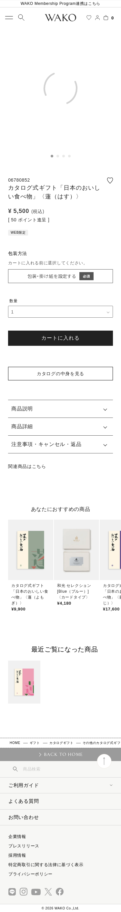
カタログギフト (61, 743)
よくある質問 (23, 801)
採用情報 (17, 855)
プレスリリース (23, 845)
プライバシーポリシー (30, 874)
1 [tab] (52, 156)
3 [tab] (63, 156)
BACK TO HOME (63, 754)
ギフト (35, 743)
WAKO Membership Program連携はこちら (60, 3)
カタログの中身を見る (60, 373)
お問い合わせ (23, 817)
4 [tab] (69, 156)
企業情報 (17, 836)
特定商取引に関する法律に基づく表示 (46, 864)
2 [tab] (57, 156)
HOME (15, 743)
